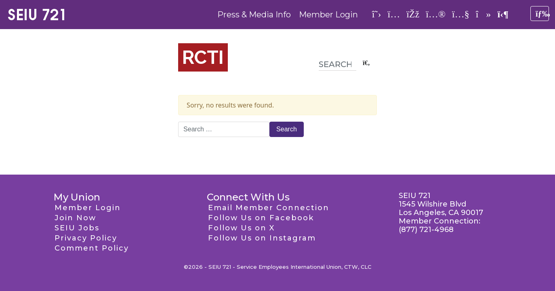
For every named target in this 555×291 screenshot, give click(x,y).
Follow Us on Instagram (262, 238)
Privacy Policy (86, 238)
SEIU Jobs (77, 228)
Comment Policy (92, 248)
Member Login (328, 14)
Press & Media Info (254, 14)
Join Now (75, 217)
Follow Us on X (241, 228)
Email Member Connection (268, 207)
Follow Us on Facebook (261, 217)
